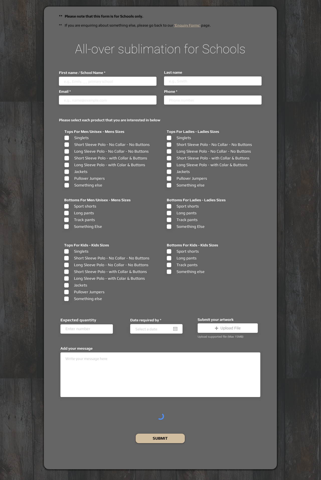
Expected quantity (78, 320)
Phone (169, 91)
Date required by (147, 320)
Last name (173, 72)
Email (63, 91)
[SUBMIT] (160, 438)
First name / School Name (81, 72)
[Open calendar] (175, 329)
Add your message (76, 348)
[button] (228, 328)
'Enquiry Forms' (187, 25)
